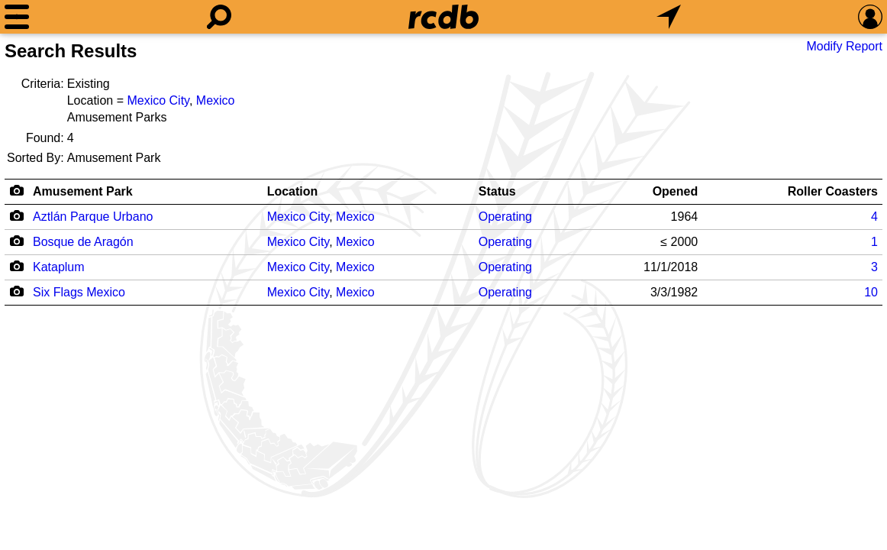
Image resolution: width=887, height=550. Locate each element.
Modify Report (844, 46)
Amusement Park (83, 191)
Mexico (215, 100)
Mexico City (158, 100)
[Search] (219, 17)
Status (497, 191)
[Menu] (17, 17)
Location (292, 191)
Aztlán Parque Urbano (93, 216)
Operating (505, 216)
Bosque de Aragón (83, 241)
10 (871, 292)
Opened (675, 191)
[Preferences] (870, 17)
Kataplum (59, 266)
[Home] (443, 17)
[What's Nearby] (668, 17)
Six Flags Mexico (79, 292)
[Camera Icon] (16, 215)
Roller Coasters (833, 191)
